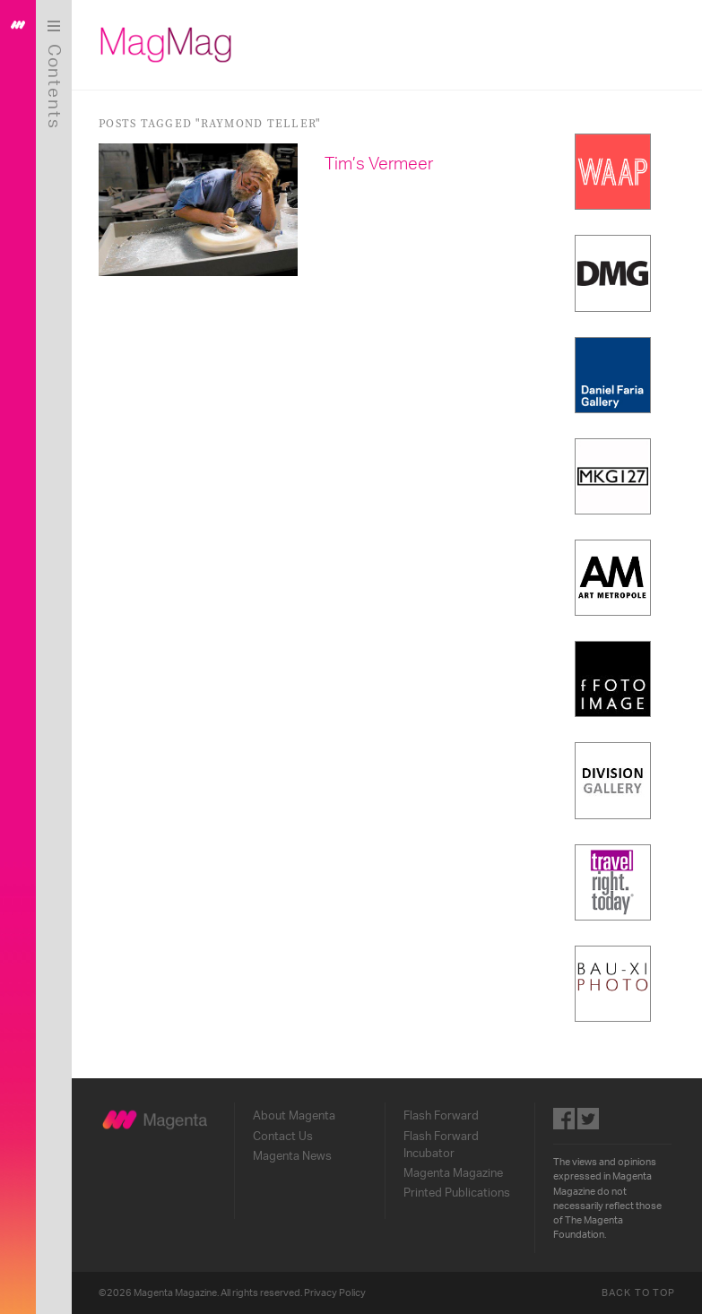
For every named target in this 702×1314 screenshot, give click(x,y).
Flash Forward (441, 1116)
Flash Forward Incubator (441, 1145)
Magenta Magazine (453, 1173)
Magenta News (292, 1156)
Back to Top (638, 1293)
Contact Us (283, 1136)
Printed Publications (456, 1193)
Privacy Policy (335, 1293)
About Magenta (294, 1116)
